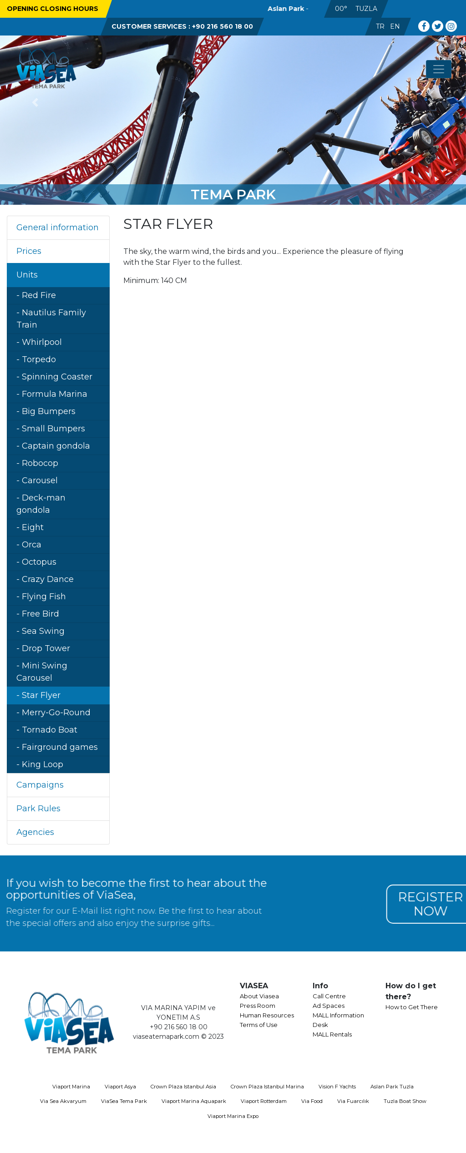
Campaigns (40, 785)
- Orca (28, 545)
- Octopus (36, 562)
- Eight (30, 527)
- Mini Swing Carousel (41, 672)
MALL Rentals (332, 1034)
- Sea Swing (40, 631)
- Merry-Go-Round (53, 713)
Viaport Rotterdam (264, 1101)
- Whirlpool (39, 342)
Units (27, 275)
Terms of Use (259, 1024)
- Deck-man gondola (41, 504)
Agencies (35, 832)
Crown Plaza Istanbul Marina (267, 1086)
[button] (35, 102)
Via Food (312, 1101)
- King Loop (39, 764)
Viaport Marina (71, 1086)
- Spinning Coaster (54, 377)
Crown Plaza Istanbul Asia (183, 1086)
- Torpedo (36, 359)
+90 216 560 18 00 (222, 26)
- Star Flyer (38, 695)
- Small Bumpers (50, 429)
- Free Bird (37, 614)
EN (395, 26)
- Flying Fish (41, 597)
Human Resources (267, 1015)
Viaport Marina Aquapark (194, 1101)
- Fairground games (57, 747)
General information (57, 228)
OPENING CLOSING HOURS (52, 9)
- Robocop (37, 463)
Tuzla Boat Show (405, 1101)
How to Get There (411, 1007)
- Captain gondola (53, 446)
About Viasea (259, 996)
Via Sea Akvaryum (63, 1101)
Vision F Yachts (337, 1086)
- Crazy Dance (45, 579)
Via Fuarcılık (353, 1101)
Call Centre (329, 996)
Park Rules (38, 809)
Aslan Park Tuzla (392, 1086)
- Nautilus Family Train (51, 319)
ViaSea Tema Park (124, 1101)
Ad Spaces (328, 1005)
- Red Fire (36, 295)
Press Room (257, 1005)
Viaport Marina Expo (233, 1116)
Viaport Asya (120, 1086)
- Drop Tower (43, 648)
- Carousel (37, 480)
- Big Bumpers (46, 411)
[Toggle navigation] (438, 69)
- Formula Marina (51, 394)
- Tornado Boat (46, 730)
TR (380, 26)
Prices (28, 251)
